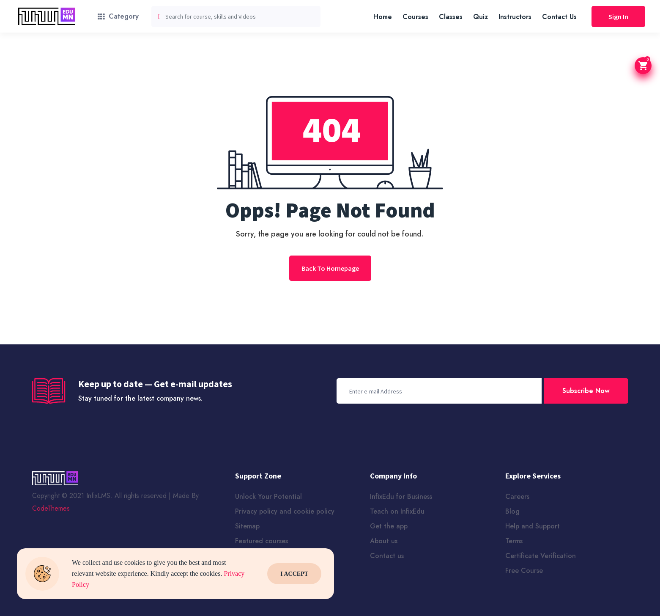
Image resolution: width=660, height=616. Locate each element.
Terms (514, 541)
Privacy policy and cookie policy (284, 511)
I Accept (294, 574)
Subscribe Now (586, 391)
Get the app (389, 526)
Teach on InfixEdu (397, 511)
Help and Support (532, 526)
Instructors (514, 17)
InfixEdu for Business (401, 496)
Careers (517, 496)
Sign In (618, 16)
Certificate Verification (540, 556)
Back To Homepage (330, 268)
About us (383, 541)
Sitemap (247, 526)
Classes (451, 17)
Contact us (387, 556)
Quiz (480, 17)
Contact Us (559, 17)
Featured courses (261, 541)
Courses (415, 17)
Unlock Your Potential (268, 496)
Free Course (524, 570)
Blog (512, 511)
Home (382, 17)
